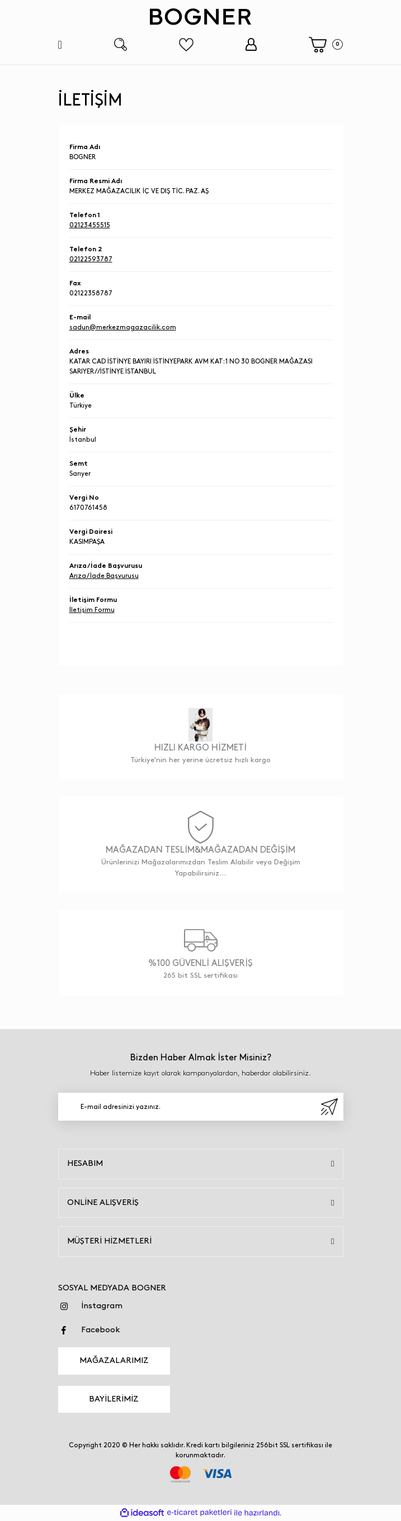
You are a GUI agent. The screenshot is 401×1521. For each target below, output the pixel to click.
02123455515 (89, 225)
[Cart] (326, 45)
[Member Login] (251, 44)
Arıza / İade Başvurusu (104, 576)
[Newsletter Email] (200, 1107)
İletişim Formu (92, 610)
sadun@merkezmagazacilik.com (122, 327)
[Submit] (329, 1107)
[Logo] (201, 16)
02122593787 (90, 259)
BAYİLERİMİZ (114, 1399)
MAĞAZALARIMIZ (114, 1361)
